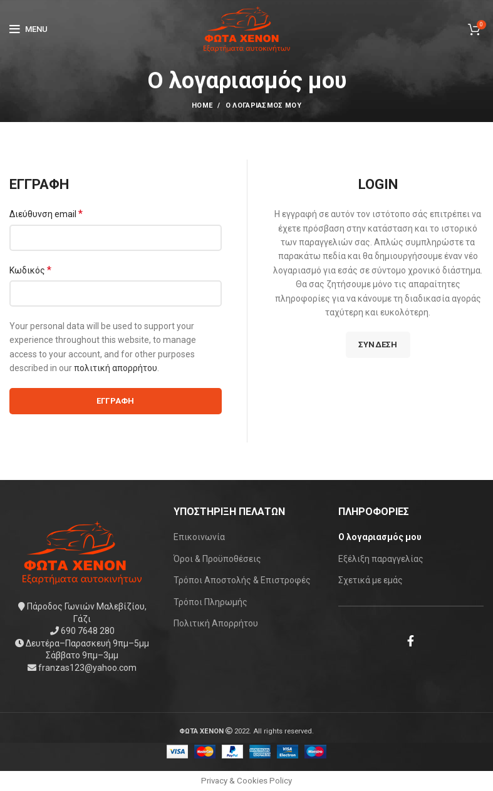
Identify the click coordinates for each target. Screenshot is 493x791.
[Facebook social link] (410, 640)
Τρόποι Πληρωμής (210, 602)
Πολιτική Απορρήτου (216, 623)
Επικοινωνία (199, 537)
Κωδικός (30, 270)
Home (202, 105)
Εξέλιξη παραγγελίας (380, 559)
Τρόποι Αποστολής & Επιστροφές (242, 580)
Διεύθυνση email (46, 214)
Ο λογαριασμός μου (380, 537)
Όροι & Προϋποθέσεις (217, 559)
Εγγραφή (115, 401)
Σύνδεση (378, 344)
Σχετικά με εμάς (370, 580)
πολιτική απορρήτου (115, 368)
